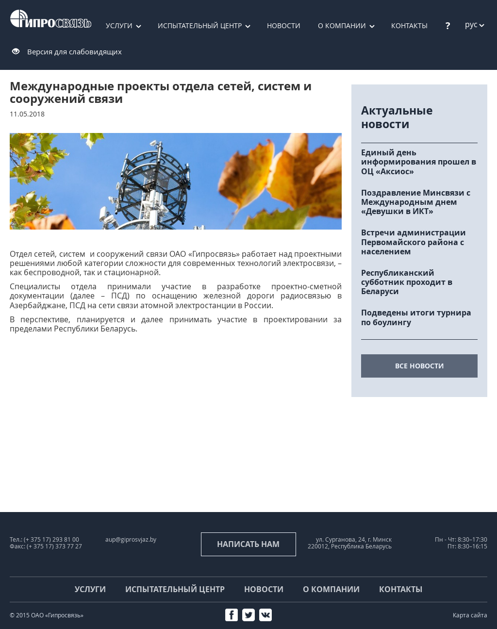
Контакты (401, 589)
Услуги (119, 25)
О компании (342, 25)
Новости (283, 25)
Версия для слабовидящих (74, 51)
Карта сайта (470, 615)
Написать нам (248, 544)
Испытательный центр (200, 25)
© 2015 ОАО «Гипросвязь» (46, 615)
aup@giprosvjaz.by (130, 539)
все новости (419, 365)
